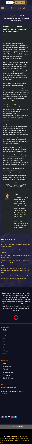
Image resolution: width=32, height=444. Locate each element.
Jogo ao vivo (14, 16)
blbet (13, 438)
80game (5, 339)
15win (10, 438)
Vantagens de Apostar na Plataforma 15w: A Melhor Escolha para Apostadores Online (14, 277)
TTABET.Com (16, 8)
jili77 (23, 436)
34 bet (5, 348)
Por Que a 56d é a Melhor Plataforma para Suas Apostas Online (16, 256)
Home (6, 16)
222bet (5, 330)
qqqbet (16, 440)
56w (19, 440)
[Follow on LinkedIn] (15, 417)
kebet (22, 440)
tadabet (27, 440)
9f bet (6, 438)
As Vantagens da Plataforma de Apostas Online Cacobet (15, 251)
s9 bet (17, 438)
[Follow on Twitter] (6, 417)
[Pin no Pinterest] (21, 185)
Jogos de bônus (8, 372)
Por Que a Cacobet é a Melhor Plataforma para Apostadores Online (15, 245)
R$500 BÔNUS (19, 2)
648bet (2, 443)
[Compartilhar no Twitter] (14, 185)
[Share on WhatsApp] (7, 185)
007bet (6, 440)
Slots (4, 363)
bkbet (4, 354)
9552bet (22, 438)
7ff (11, 436)
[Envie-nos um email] (9, 417)
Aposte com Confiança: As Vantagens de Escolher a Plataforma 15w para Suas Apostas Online (15, 270)
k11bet (5, 333)
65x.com (5, 342)
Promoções (6, 375)
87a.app (5, 351)
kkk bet (5, 345)
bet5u (4, 336)
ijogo (26, 436)
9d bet (27, 438)
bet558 (2, 438)
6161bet (14, 436)
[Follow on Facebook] (2, 417)
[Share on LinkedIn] (24, 185)
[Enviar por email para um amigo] (17, 185)
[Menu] (2, 8)
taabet (19, 436)
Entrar (10, 2)
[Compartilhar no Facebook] (10, 185)
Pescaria (5, 369)
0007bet (10, 440)
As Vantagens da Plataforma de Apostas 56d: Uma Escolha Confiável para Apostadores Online (15, 263)
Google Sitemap (8, 378)
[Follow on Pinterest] (12, 417)
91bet (1, 440)
